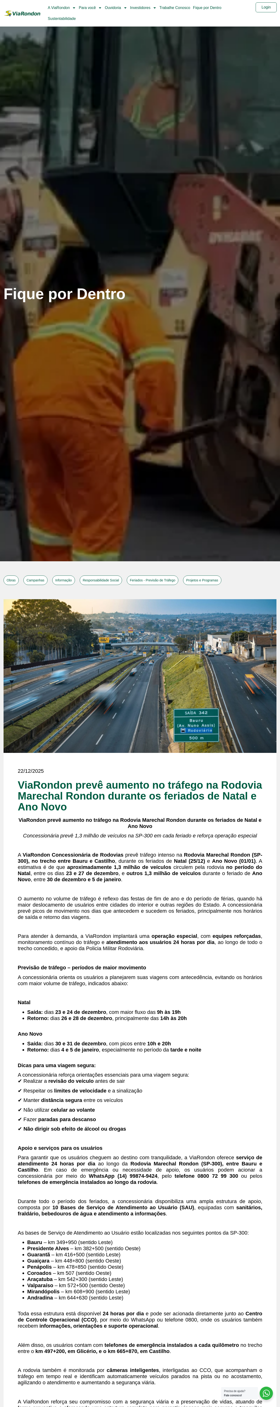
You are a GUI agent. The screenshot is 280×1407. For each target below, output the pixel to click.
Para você (90, 8)
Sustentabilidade (62, 19)
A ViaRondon (62, 8)
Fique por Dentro (207, 8)
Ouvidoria (116, 8)
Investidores (143, 8)
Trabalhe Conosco (174, 8)
